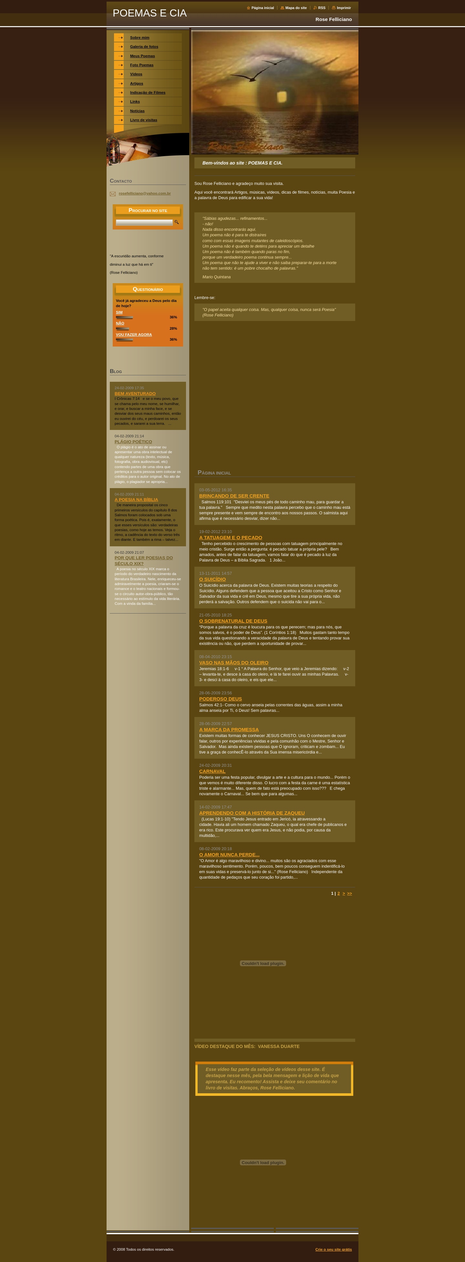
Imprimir (344, 8)
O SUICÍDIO (212, 579)
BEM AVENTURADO (135, 393)
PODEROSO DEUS (220, 698)
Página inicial (263, 8)
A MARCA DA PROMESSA (229, 729)
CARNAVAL (212, 771)
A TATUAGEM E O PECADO (230, 537)
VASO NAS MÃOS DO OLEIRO (233, 662)
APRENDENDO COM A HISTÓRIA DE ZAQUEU (252, 813)
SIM (119, 312)
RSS (322, 8)
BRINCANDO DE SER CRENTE (234, 495)
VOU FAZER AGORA (134, 335)
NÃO (120, 323)
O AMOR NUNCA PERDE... (229, 854)
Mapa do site (296, 8)
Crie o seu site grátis (333, 1249)
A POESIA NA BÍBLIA (136, 499)
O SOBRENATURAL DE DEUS (233, 621)
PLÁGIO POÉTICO (133, 441)
